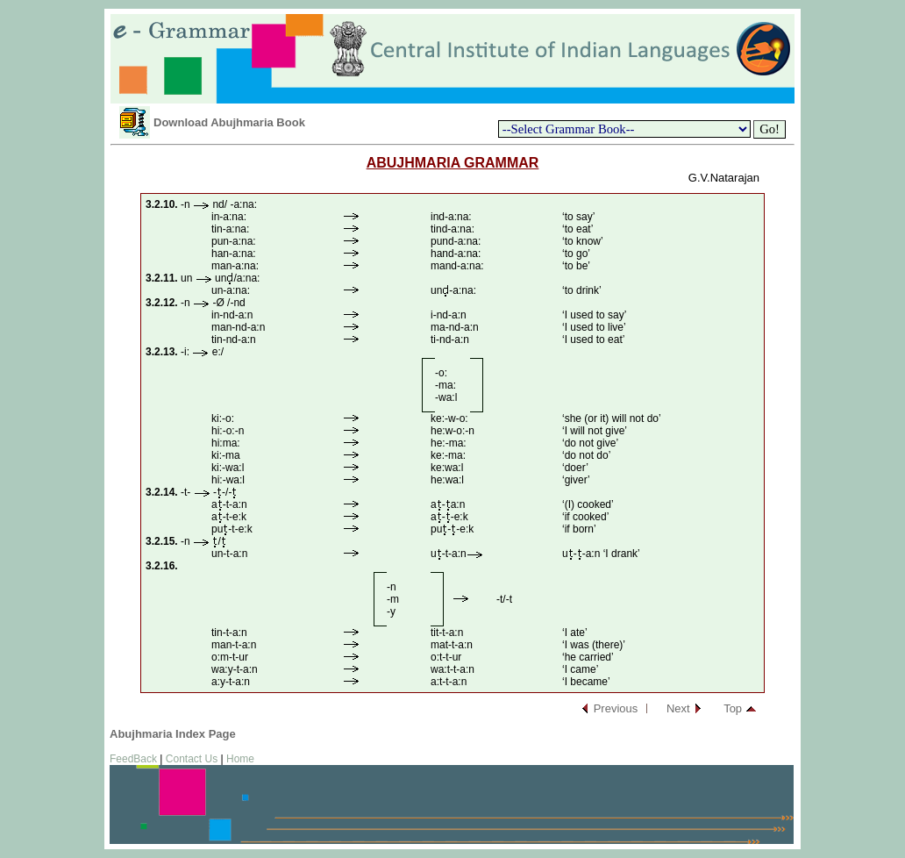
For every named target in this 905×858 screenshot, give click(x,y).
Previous (616, 708)
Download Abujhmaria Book (229, 122)
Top (732, 708)
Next (678, 708)
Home (240, 759)
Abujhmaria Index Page (173, 733)
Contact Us (191, 759)
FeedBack (133, 759)
